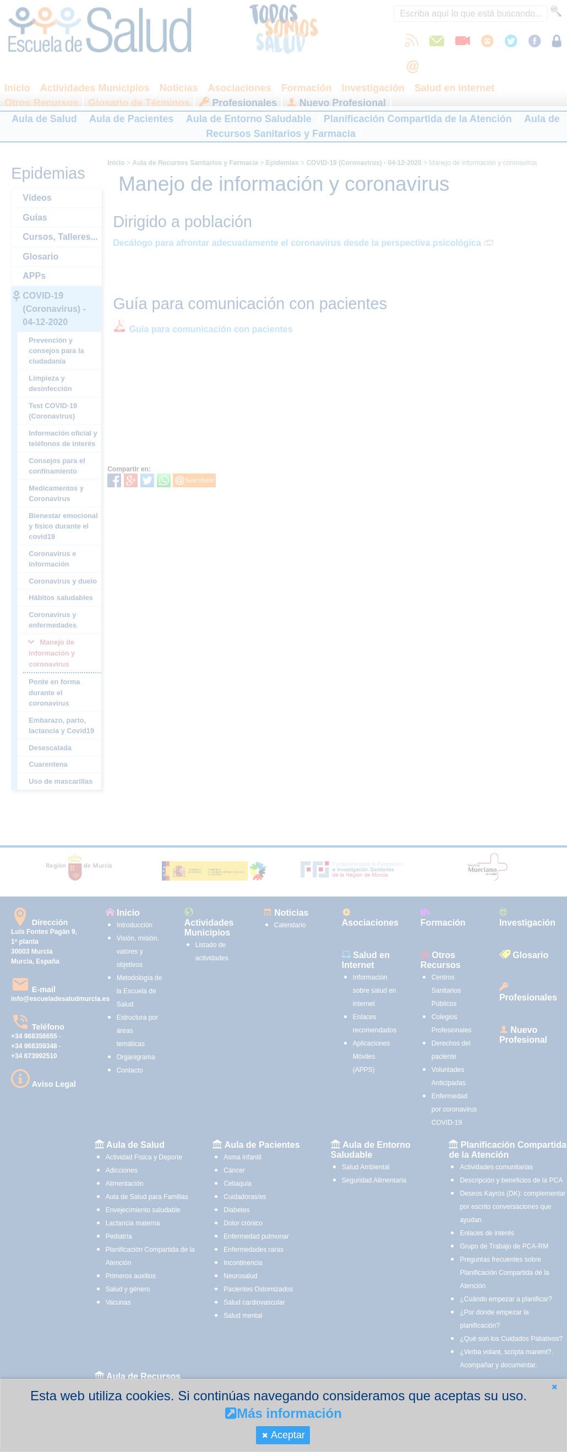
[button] (554, 1387)
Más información (283, 1413)
